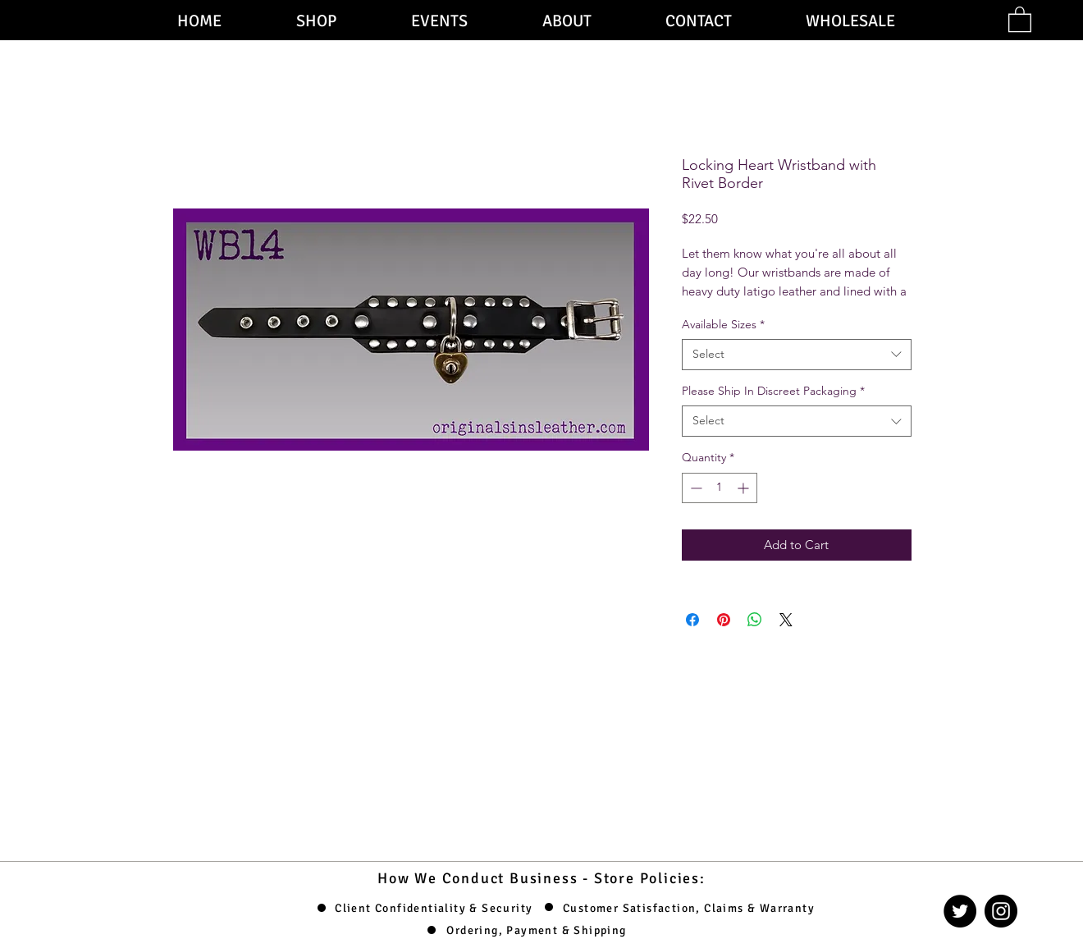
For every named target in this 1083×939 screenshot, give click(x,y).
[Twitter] (960, 911)
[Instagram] (1001, 911)
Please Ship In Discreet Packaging (773, 390)
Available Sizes (723, 324)
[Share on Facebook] (692, 620)
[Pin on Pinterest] (723, 620)
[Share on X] (786, 620)
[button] (1019, 18)
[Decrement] (694, 488)
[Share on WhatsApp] (755, 620)
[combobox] (797, 354)
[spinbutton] (719, 488)
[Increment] (744, 488)
